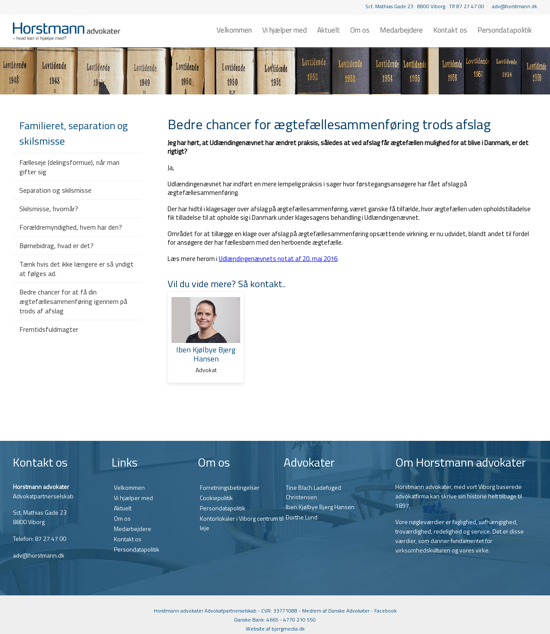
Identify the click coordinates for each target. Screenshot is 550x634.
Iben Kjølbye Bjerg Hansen (320, 506)
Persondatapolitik (504, 30)
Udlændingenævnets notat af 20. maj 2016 (278, 259)
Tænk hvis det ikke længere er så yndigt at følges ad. (76, 269)
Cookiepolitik (216, 497)
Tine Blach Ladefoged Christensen (313, 492)
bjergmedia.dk (288, 629)
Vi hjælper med (284, 30)
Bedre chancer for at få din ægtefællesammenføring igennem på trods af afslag (73, 301)
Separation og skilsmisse (55, 190)
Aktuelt (328, 30)
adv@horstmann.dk (514, 6)
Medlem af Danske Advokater (336, 611)
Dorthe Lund (302, 517)
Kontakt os (450, 30)
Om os (360, 30)
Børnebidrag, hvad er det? (56, 245)
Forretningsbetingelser (230, 487)
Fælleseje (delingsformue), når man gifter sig (69, 167)
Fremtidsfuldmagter (48, 329)
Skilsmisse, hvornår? (48, 208)
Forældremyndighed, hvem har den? (70, 227)
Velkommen (234, 30)
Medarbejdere (401, 30)
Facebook (385, 611)
